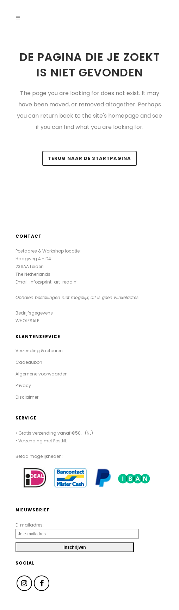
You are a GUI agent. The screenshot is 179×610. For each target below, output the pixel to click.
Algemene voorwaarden (42, 374)
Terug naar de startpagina (89, 158)
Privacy (23, 385)
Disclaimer (27, 397)
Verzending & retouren (39, 351)
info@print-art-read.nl (54, 282)
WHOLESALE (27, 321)
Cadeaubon (29, 362)
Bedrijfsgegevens (34, 313)
